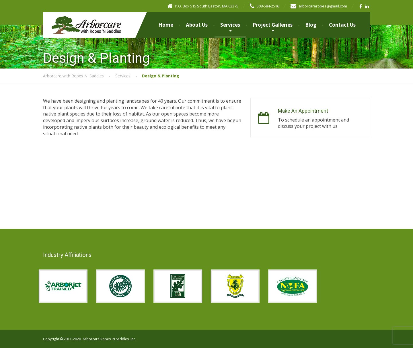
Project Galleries (273, 24)
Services (230, 24)
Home (165, 24)
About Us (197, 24)
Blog (310, 24)
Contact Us (342, 24)
